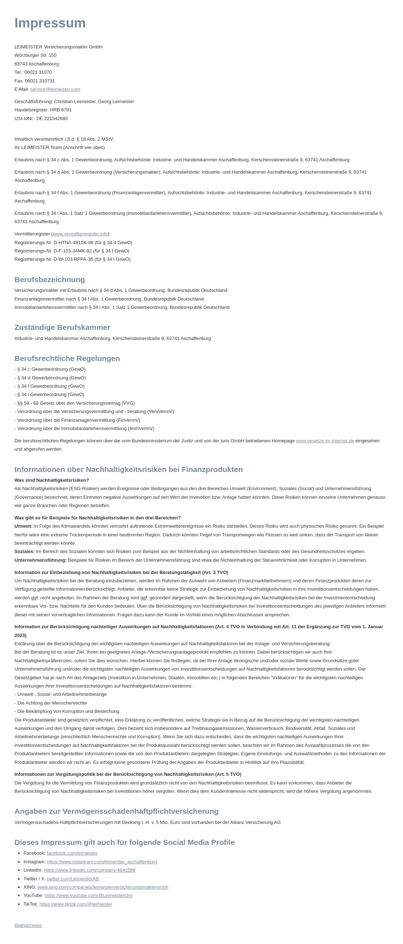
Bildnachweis (28, 925)
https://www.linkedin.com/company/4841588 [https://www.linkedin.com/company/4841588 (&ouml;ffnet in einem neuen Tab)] (89, 870)
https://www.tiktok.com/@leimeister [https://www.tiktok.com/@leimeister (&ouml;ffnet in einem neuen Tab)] (75, 904)
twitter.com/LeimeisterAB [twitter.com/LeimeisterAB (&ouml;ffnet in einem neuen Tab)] (73, 878)
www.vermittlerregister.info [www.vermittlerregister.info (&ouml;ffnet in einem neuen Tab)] (80, 234)
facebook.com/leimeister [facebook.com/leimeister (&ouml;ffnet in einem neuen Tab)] (72, 853)
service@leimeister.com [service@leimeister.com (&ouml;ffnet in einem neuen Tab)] (55, 89)
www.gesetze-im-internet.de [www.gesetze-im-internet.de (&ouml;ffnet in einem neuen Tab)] (325, 440)
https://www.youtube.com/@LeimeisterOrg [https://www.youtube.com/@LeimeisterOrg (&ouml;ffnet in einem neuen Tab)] (88, 895)
